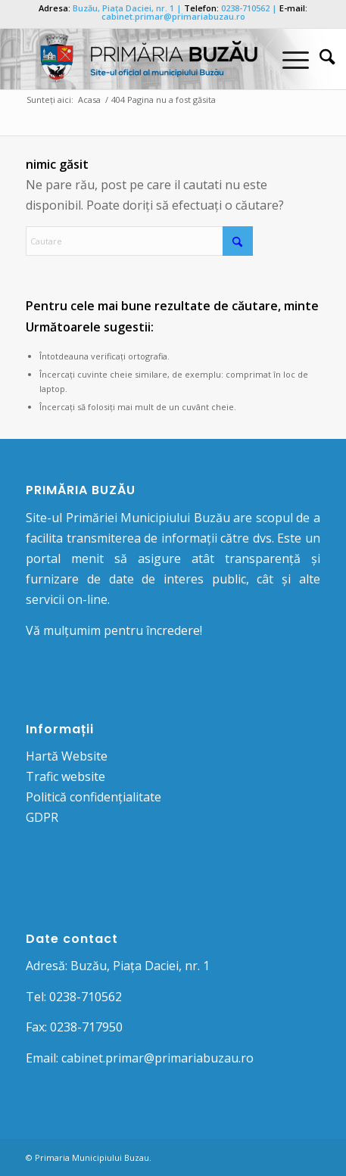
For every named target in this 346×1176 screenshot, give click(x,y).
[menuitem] (319, 59)
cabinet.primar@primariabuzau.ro (173, 16)
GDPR (42, 817)
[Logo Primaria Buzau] (143, 59)
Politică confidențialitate (93, 797)
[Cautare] (319, 59)
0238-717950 (86, 1027)
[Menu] (288, 59)
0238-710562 (245, 8)
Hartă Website (67, 756)
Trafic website (65, 776)
